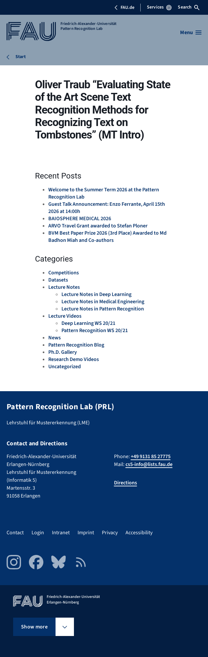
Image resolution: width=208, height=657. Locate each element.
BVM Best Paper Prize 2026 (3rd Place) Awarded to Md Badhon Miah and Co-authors (107, 236)
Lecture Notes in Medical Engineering (102, 301)
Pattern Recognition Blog (76, 345)
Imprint (86, 532)
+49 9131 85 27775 (151, 456)
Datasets (58, 280)
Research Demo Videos (73, 359)
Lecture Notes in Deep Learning (96, 294)
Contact (15, 532)
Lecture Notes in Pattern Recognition (102, 308)
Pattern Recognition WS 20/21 (94, 330)
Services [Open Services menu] (159, 7)
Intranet (61, 532)
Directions (125, 482)
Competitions (63, 272)
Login (38, 532)
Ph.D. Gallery (62, 352)
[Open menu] (190, 32)
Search (188, 7)
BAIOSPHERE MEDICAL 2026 (79, 218)
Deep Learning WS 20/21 (88, 323)
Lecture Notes (64, 287)
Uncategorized (64, 366)
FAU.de (124, 7)
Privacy (110, 532)
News (54, 337)
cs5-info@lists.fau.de (149, 464)
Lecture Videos (64, 316)
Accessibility (139, 532)
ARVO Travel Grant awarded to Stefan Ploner (98, 225)
